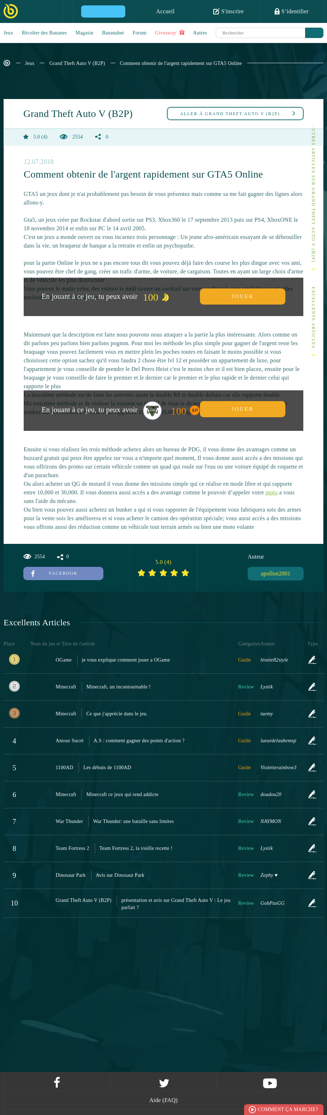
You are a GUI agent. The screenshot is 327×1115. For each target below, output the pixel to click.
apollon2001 (276, 573)
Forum (140, 33)
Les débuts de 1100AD (107, 767)
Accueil (165, 11)
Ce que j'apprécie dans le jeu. (117, 713)
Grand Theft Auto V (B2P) (77, 63)
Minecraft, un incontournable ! (118, 687)
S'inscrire (228, 11)
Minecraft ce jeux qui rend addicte (122, 794)
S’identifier (291, 11)
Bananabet (113, 33)
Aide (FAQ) (163, 1100)
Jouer (243, 296)
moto (272, 492)
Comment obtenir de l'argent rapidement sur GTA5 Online (181, 63)
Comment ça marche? (288, 1109)
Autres (200, 33)
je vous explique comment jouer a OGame (126, 660)
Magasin (84, 33)
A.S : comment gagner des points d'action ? (139, 740)
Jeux (8, 33)
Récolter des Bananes (44, 33)
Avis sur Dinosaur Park (120, 875)
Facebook (54, 573)
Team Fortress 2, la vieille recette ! (136, 848)
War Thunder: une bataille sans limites (133, 821)
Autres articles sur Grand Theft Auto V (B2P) (313, 194)
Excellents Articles (313, 318)
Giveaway (169, 33)
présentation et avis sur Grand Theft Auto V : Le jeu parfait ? (175, 904)
